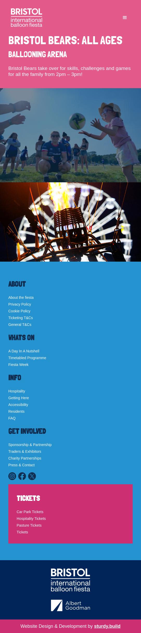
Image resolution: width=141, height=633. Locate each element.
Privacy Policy (19, 304)
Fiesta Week (18, 365)
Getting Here (18, 398)
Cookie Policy (19, 311)
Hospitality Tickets (31, 518)
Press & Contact (21, 465)
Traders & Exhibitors (24, 451)
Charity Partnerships (24, 458)
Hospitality (16, 391)
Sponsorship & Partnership (30, 445)
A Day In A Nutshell (23, 351)
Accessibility (18, 405)
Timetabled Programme (27, 358)
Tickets (22, 532)
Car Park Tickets (30, 512)
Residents (16, 411)
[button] (125, 17)
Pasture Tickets (29, 525)
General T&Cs (19, 324)
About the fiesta (21, 297)
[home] (25, 17)
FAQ (12, 418)
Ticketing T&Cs (20, 318)
